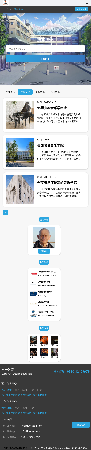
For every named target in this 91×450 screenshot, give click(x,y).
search (45, 58)
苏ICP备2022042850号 (15, 448)
